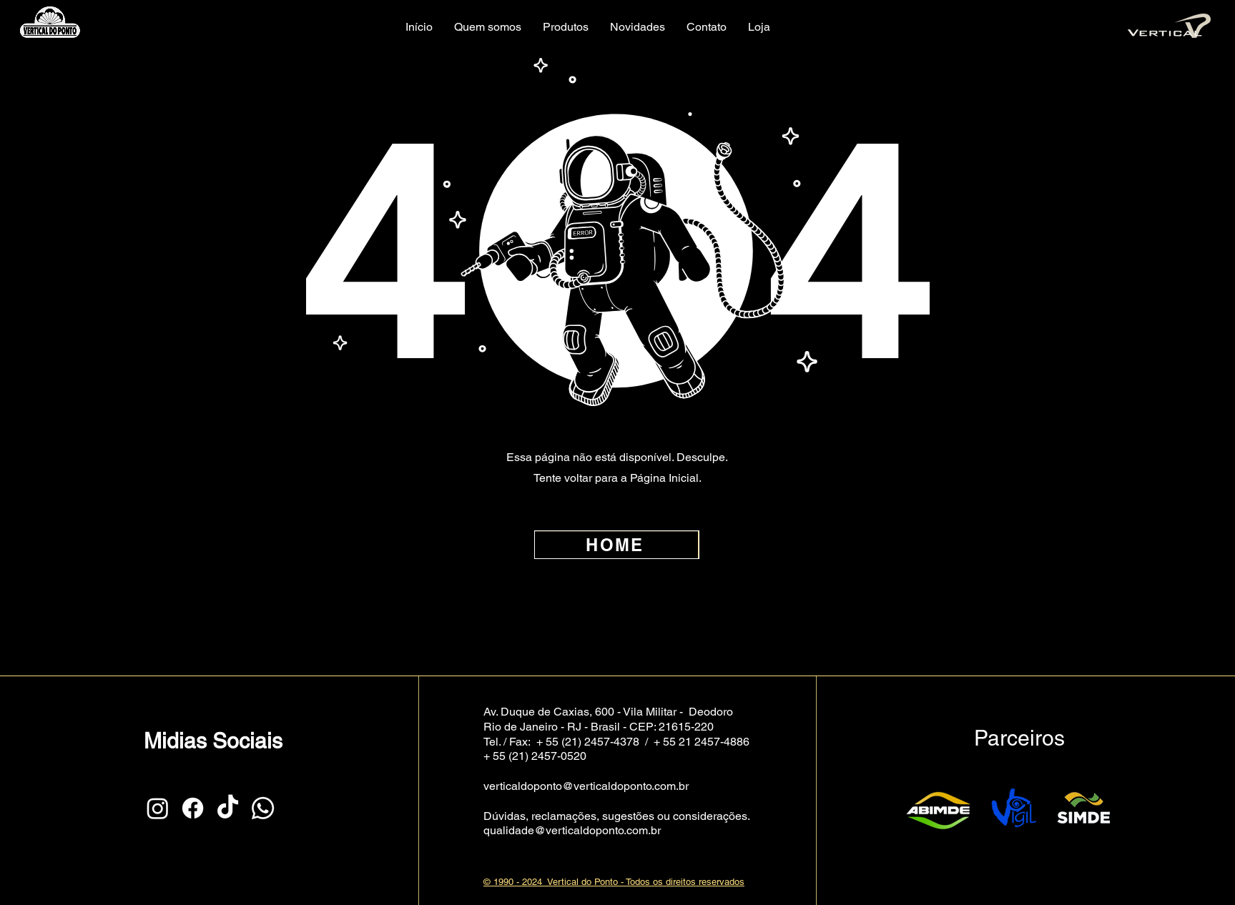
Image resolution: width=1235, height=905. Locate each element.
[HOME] (616, 544)
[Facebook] (193, 808)
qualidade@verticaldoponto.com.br (572, 830)
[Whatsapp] (263, 808)
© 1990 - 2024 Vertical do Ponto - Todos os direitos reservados (613, 881)
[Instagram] (158, 808)
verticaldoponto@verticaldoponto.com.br (586, 786)
